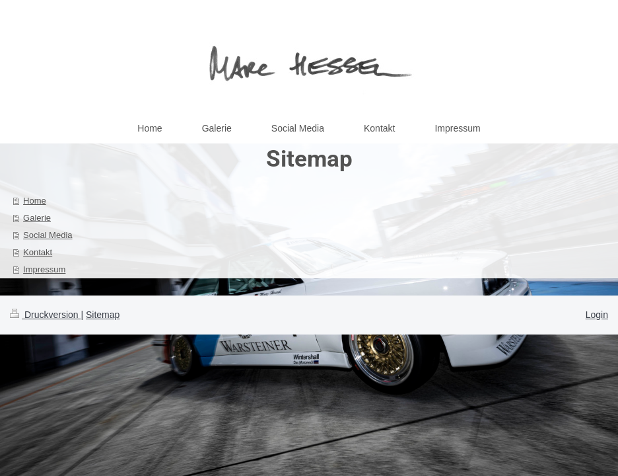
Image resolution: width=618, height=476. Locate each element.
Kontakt (37, 252)
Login (597, 314)
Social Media (47, 235)
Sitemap (103, 314)
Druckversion (45, 314)
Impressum (44, 269)
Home (34, 201)
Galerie (37, 218)
